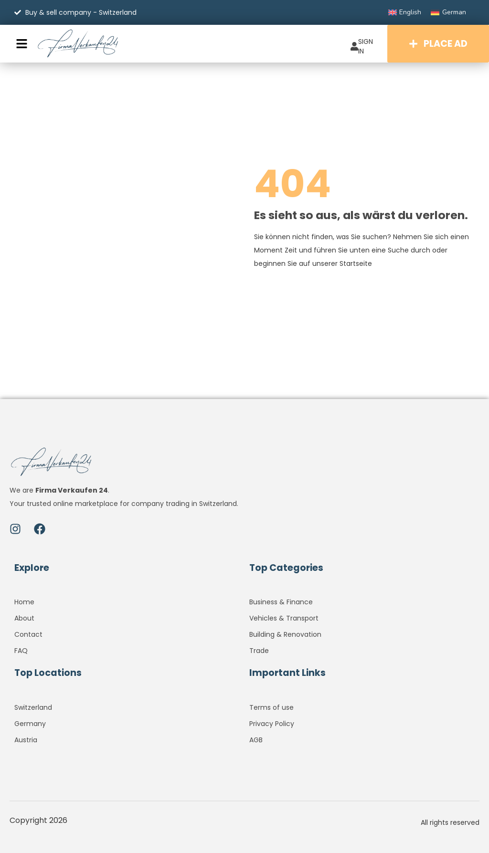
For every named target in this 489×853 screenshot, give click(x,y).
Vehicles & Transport (284, 618)
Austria (25, 740)
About (24, 618)
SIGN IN (362, 46)
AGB (256, 740)
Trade (259, 650)
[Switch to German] (448, 12)
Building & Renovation (285, 634)
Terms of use (271, 707)
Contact (28, 634)
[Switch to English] (404, 12)
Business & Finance (281, 602)
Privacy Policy (271, 723)
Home (24, 602)
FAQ (21, 650)
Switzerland (33, 707)
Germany (30, 723)
